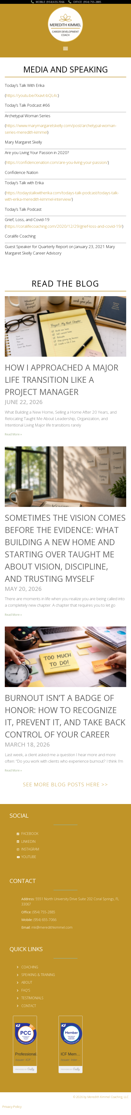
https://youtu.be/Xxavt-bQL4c (32, 95)
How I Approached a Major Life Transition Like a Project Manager (61, 379)
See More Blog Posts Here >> (65, 784)
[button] (66, 44)
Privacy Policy (12, 1106)
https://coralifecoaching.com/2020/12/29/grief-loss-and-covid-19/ (64, 226)
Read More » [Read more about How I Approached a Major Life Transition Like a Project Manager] (13, 434)
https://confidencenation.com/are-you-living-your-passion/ (57, 162)
